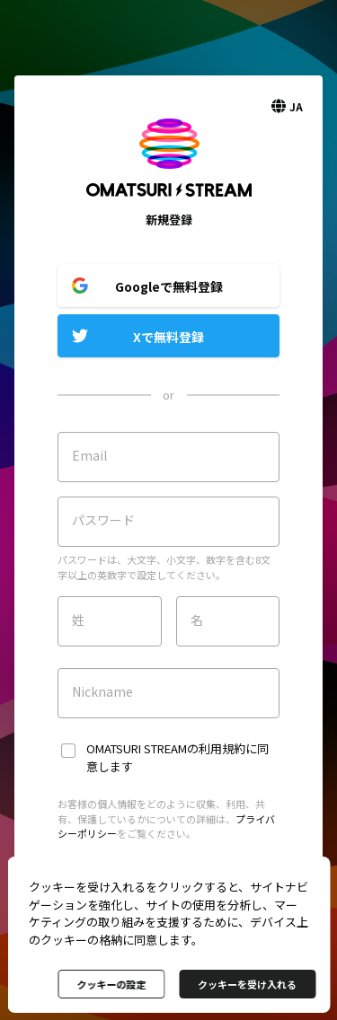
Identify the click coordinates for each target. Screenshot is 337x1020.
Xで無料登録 (168, 337)
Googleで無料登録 (169, 286)
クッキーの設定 (111, 984)
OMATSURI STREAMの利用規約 (165, 748)
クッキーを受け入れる (247, 984)
